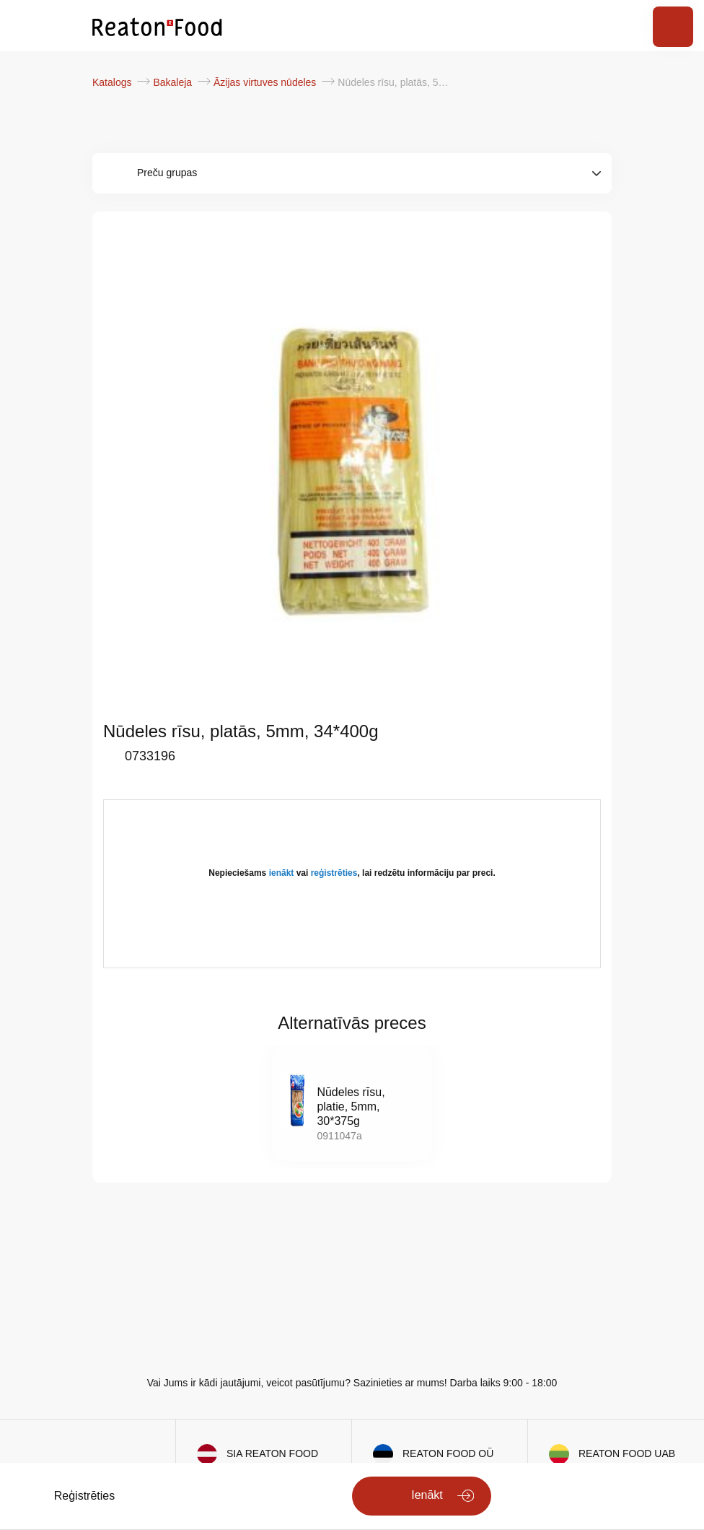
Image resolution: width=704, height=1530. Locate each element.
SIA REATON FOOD (272, 1453)
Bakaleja (174, 82)
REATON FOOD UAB (626, 1453)
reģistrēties (334, 873)
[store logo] (157, 26)
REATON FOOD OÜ (447, 1453)
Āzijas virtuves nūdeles (266, 82)
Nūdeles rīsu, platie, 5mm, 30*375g (350, 1106)
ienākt (281, 873)
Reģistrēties (84, 1496)
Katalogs (113, 82)
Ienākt (427, 1495)
